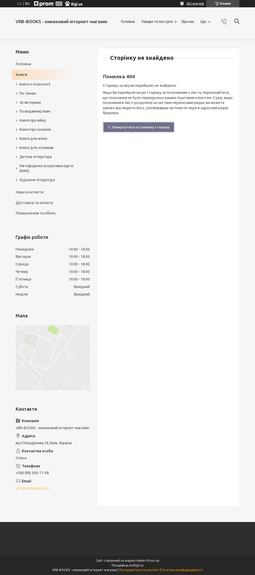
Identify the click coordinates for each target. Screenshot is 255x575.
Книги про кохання (35, 129)
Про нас (187, 21)
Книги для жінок (33, 138)
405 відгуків (195, 3)
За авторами (30, 102)
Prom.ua (153, 560)
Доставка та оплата (34, 202)
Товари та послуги (157, 21)
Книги (21, 74)
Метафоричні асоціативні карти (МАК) (46, 168)
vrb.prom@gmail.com (32, 488)
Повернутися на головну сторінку (141, 127)
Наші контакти (29, 192)
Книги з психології (35, 84)
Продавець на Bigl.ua (127, 565)
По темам (28, 93)
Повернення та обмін (35, 213)
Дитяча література (36, 157)
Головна (128, 21)
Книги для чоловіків (37, 148)
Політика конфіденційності (182, 570)
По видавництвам (35, 111)
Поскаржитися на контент (139, 570)
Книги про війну (33, 120)
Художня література (37, 180)
